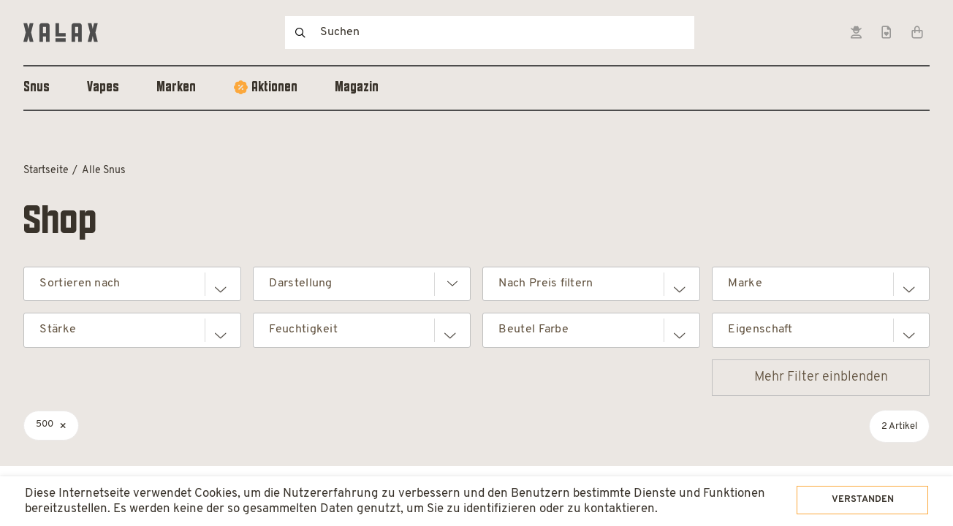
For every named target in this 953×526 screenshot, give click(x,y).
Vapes (103, 88)
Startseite (46, 170)
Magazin (357, 88)
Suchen (300, 32)
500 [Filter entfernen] (44, 424)
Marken (176, 88)
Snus (36, 88)
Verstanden (846, 480)
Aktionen (274, 88)
